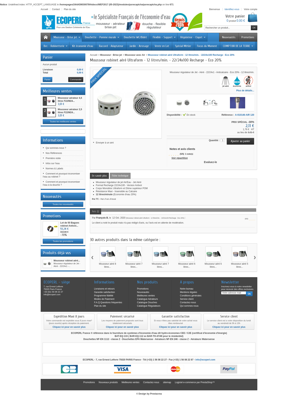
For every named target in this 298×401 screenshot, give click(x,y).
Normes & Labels (54, 168)
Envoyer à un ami (105, 142)
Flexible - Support (164, 37)
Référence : (228, 115)
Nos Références (54, 153)
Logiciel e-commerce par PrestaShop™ (195, 382)
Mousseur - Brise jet (66, 37)
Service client (186, 299)
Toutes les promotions (63, 241)
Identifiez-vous (232, 9)
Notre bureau (186, 288)
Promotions (247, 37)
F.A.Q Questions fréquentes (108, 302)
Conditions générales (190, 295)
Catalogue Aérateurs (147, 299)
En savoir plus (99, 175)
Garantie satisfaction (104, 292)
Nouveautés (228, 37)
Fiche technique (120, 175)
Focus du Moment (207, 46)
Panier (48, 57)
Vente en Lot (162, 46)
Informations (53, 140)
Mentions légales (188, 292)
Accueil (93, 55)
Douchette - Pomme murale (102, 37)
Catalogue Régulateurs (148, 306)
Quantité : (214, 140)
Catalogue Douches (147, 302)
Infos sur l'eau (53, 163)
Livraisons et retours (104, 288)
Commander (76, 79)
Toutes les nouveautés (63, 204)
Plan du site (100, 306)
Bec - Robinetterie (56, 46)
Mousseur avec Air (135, 55)
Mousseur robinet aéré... (67, 260)
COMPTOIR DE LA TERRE (238, 46)
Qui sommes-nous (189, 306)
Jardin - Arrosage (139, 46)
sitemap (167, 382)
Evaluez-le (210, 162)
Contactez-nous (188, 302)
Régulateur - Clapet (193, 37)
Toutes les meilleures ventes (63, 121)
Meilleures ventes (57, 91)
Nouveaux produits (108, 382)
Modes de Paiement (104, 299)
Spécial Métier (183, 46)
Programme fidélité (103, 295)
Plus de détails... (245, 90)
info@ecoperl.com (205, 359)
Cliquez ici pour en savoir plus (69, 327)
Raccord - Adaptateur (111, 46)
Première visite (53, 158)
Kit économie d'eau (82, 46)
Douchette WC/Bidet (135, 37)
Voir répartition (179, 158)
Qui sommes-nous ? (56, 148)
